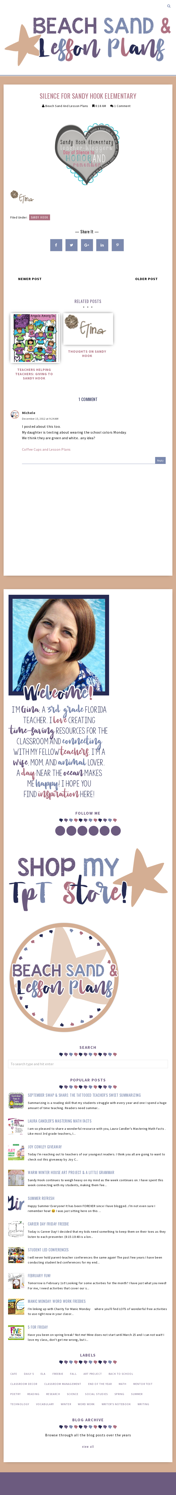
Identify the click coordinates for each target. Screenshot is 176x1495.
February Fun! (39, 1275)
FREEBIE (58, 1373)
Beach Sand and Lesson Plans (66, 106)
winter (66, 1404)
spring (119, 1394)
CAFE (13, 1373)
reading (33, 1394)
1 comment (122, 106)
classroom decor (23, 1384)
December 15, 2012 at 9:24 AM (40, 418)
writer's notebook (116, 1404)
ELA (43, 1373)
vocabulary (45, 1404)
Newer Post (30, 278)
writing (143, 1404)
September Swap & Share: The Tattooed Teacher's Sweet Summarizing (84, 1095)
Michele (28, 412)
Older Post (146, 278)
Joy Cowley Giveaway (45, 1147)
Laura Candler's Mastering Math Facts (59, 1121)
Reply (160, 460)
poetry (15, 1394)
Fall (73, 1373)
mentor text (143, 1384)
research (53, 1394)
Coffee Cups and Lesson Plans (46, 449)
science (72, 1394)
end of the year (100, 1384)
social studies (96, 1394)
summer (137, 1394)
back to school (121, 1373)
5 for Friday (38, 1327)
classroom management (62, 1384)
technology (19, 1404)
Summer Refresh (41, 1198)
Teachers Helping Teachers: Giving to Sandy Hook (34, 374)
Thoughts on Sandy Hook (87, 353)
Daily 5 (29, 1373)
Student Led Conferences (48, 1249)
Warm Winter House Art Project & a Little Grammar (71, 1172)
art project (93, 1373)
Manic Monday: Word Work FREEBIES (57, 1301)
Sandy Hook (39, 217)
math (123, 1384)
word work (86, 1404)
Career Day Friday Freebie (48, 1224)
